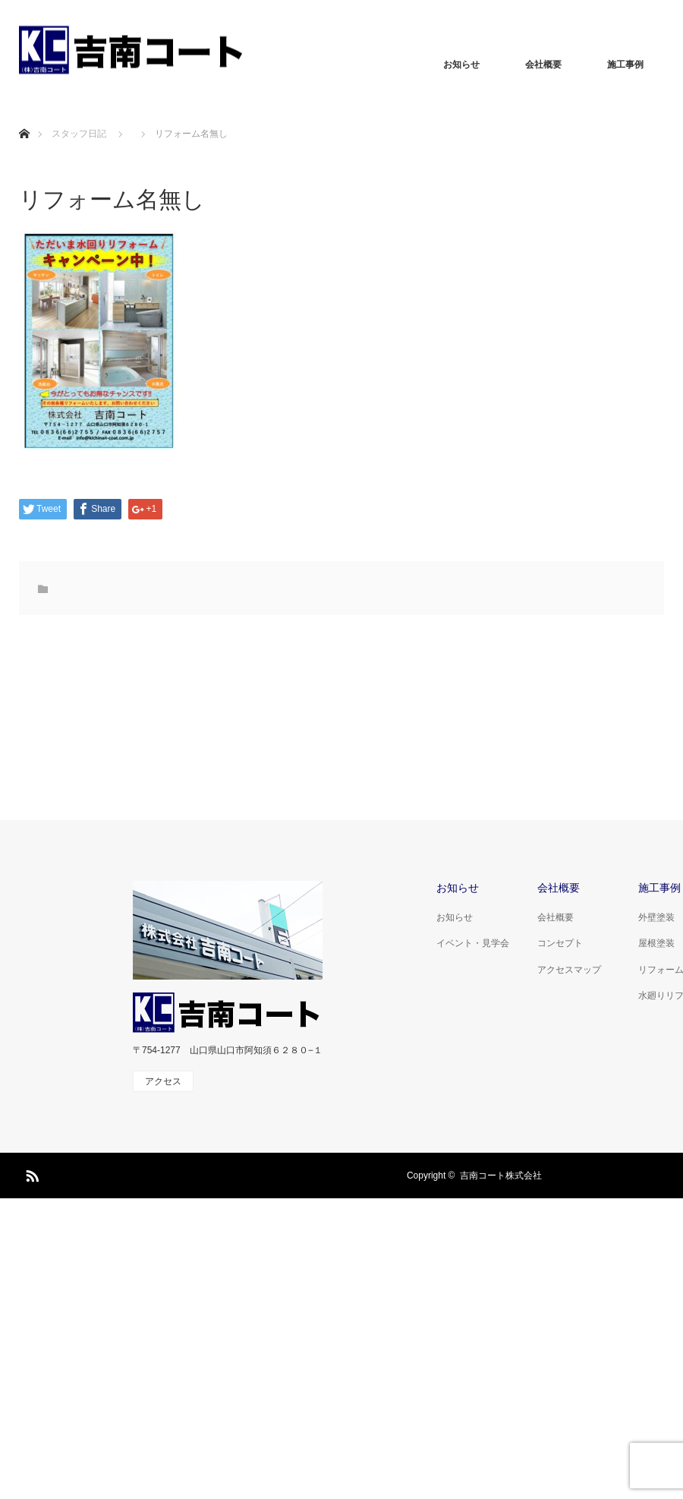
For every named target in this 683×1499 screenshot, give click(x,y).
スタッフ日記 (79, 133)
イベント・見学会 (472, 943)
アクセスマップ (569, 969)
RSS (30, 1173)
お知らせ (461, 64)
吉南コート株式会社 (501, 1175)
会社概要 (543, 64)
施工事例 (625, 64)
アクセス (163, 1081)
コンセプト (560, 943)
